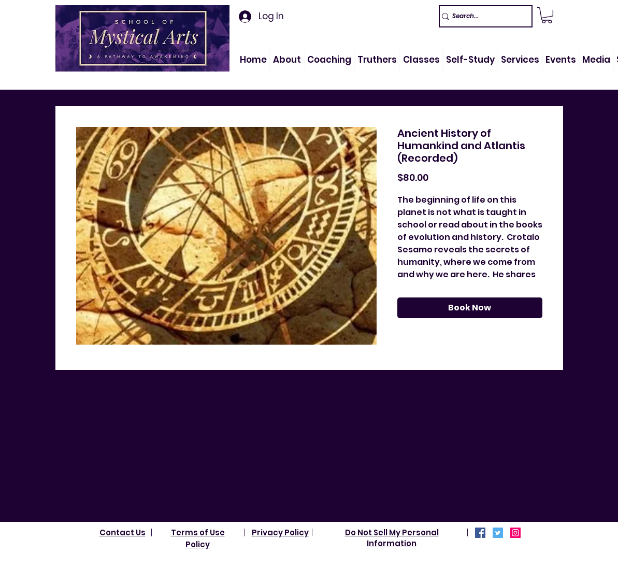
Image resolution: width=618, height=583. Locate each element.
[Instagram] (515, 533)
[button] (287, 59)
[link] (546, 15)
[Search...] (481, 16)
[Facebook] (480, 533)
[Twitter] (498, 533)
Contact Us (122, 532)
